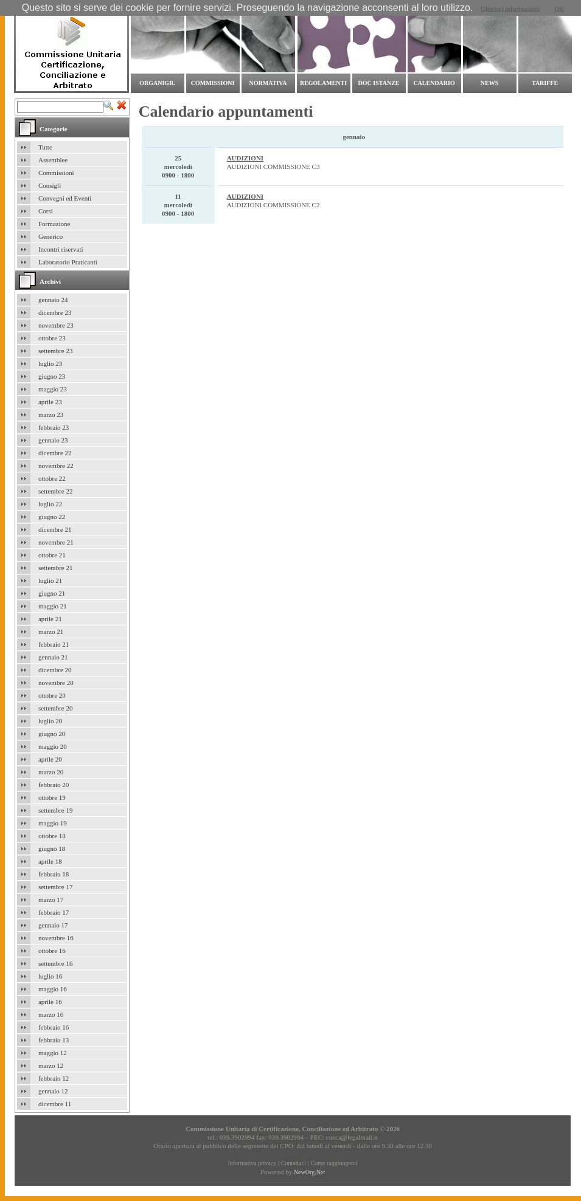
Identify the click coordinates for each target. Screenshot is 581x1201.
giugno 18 (51, 848)
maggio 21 (52, 606)
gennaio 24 (53, 299)
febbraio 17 (53, 912)
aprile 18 (50, 861)
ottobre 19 (52, 797)
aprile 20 (50, 759)
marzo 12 (50, 1065)
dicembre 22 (55, 452)
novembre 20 (56, 682)
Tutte (45, 147)
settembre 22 (55, 491)
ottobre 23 (52, 338)
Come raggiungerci (334, 1163)
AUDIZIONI (245, 158)
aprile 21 (50, 618)
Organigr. (157, 83)
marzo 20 (50, 772)
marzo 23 (50, 414)
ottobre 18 (52, 835)
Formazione (54, 223)
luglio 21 (50, 580)
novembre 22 (56, 465)
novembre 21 (56, 542)
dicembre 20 (55, 669)
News (489, 83)
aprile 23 (50, 401)
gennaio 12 (53, 1091)
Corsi (45, 211)
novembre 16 (56, 937)
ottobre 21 (52, 555)
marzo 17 (50, 899)
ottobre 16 (52, 950)
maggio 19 (52, 823)
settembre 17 (55, 886)
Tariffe (545, 83)
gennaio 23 (53, 440)
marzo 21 (50, 631)
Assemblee (53, 159)
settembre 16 (55, 963)
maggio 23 (52, 389)
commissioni (213, 83)
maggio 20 (52, 746)
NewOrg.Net (309, 1172)
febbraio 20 (53, 784)
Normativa (268, 83)
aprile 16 (50, 1001)
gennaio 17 (53, 925)
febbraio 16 (53, 1027)
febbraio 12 (53, 1078)
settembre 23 (55, 350)
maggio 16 (52, 989)
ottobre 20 (52, 695)
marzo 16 (50, 1014)
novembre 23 (56, 325)
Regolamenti (323, 83)
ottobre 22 (52, 478)
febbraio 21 (53, 644)
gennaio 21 (53, 657)
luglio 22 (50, 504)
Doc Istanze (379, 83)
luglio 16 (50, 976)
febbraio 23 (53, 427)
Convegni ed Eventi (64, 198)
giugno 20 (51, 733)
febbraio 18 (53, 874)
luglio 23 (50, 363)
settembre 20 (55, 708)
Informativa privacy (252, 1163)
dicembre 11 (54, 1103)
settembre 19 (55, 810)
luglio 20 (50, 720)
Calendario (433, 83)
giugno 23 (51, 376)
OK (559, 8)
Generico (50, 236)
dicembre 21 (55, 529)
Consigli (49, 185)
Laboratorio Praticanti (67, 262)
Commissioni (56, 172)
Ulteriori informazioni (510, 8)
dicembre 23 (55, 312)
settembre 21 (55, 567)
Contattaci (293, 1163)
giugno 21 (51, 593)
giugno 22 (51, 516)
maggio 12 (52, 1052)
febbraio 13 (53, 1040)
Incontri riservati (60, 249)
